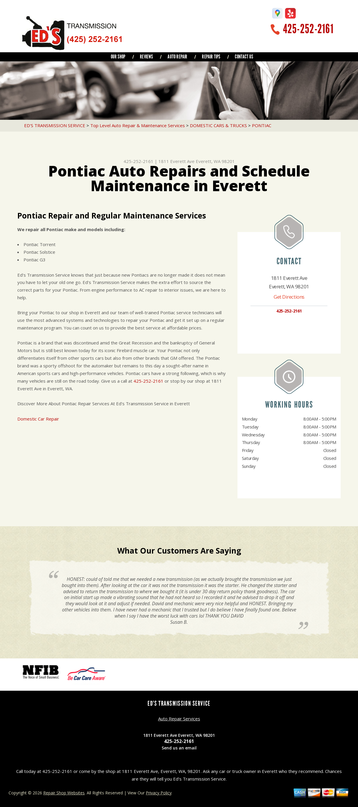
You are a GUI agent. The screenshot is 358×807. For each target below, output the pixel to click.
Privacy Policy (159, 793)
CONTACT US (244, 56)
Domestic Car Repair (38, 419)
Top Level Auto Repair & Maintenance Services (137, 125)
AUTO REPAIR (177, 56)
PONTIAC (261, 125)
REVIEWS (146, 56)
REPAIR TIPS (211, 56)
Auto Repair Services (179, 719)
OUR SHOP (118, 56)
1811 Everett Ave (176, 161)
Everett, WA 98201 (215, 161)
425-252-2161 (308, 28)
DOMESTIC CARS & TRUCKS (218, 125)
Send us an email (179, 748)
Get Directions (289, 296)
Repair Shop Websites (64, 793)
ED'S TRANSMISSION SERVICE (54, 125)
